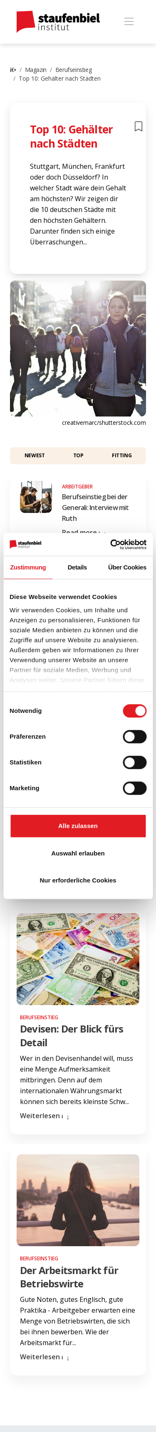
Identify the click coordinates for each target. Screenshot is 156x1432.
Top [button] (78, 455)
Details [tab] (77, 567)
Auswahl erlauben (77, 853)
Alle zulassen (78, 825)
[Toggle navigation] (128, 22)
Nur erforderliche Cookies (78, 880)
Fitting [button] (121, 455)
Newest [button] (35, 455)
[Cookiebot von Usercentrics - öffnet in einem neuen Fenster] (111, 544)
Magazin (36, 70)
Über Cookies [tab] (127, 567)
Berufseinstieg (73, 70)
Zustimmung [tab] (28, 567)
